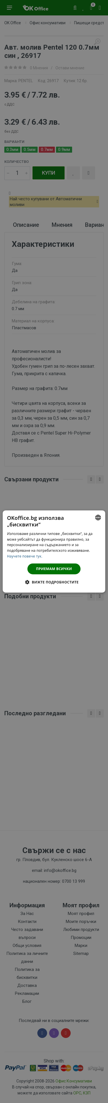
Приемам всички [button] (54, 568)
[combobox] (98, 517)
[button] (53, 582)
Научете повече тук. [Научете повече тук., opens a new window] (24, 556)
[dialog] (54, 551)
